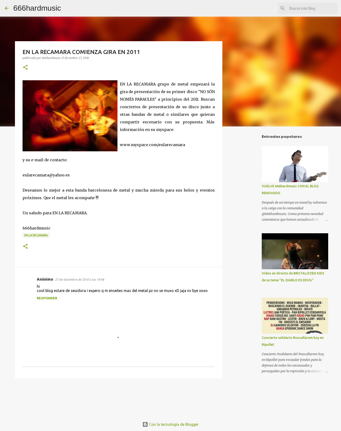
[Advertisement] (246, 205)
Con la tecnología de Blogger (170, 424)
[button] (25, 67)
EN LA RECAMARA (36, 235)
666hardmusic (37, 8)
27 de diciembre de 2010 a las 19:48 (79, 279)
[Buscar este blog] (312, 8)
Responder (47, 298)
